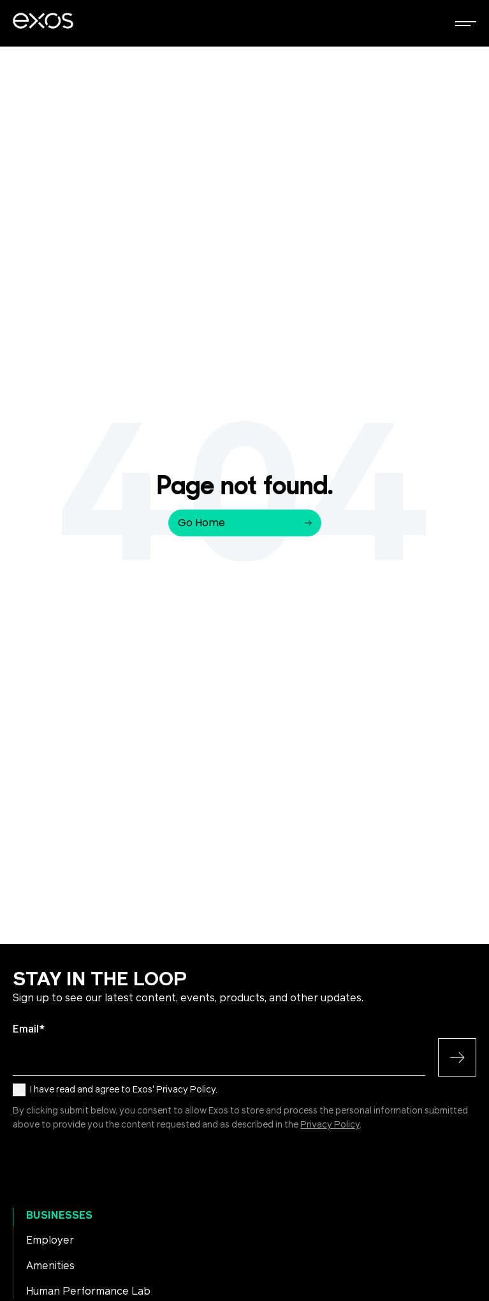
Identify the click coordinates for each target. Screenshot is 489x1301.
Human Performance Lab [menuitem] (88, 1291)
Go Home (245, 522)
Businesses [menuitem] (59, 1215)
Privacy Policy (330, 1125)
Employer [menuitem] (50, 1240)
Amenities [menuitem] (50, 1266)
